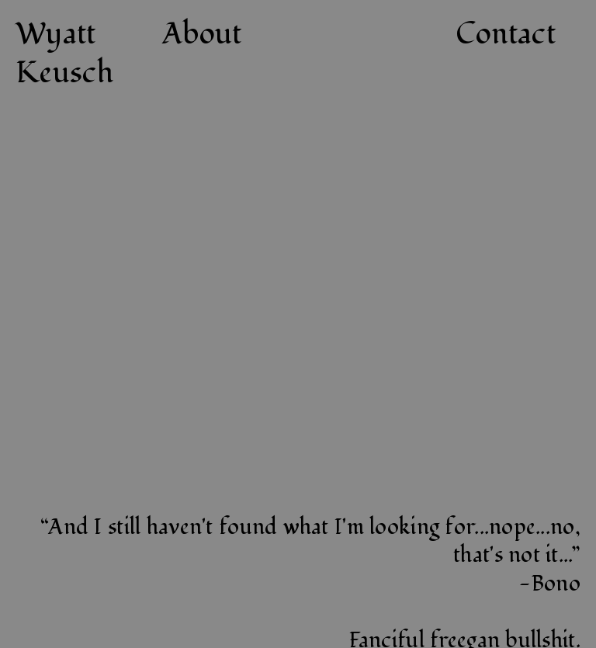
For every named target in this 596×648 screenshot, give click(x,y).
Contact (506, 34)
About (201, 34)
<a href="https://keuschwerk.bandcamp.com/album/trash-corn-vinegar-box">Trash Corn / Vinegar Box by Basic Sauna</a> (444, 305)
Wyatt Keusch (64, 53)
